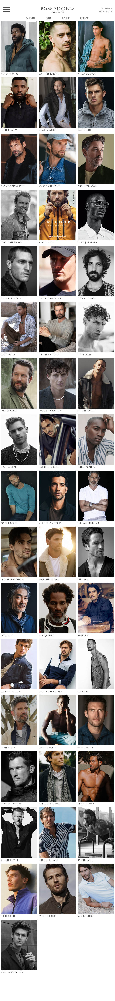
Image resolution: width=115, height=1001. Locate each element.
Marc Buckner (9, 523)
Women (30, 18)
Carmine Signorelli (12, 186)
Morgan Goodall (49, 579)
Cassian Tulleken (49, 186)
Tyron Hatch (85, 860)
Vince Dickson (48, 916)
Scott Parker (86, 747)
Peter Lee (6, 635)
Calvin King (85, 130)
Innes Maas (85, 354)
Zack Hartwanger (12, 972)
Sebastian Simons (50, 803)
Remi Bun (83, 635)
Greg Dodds (8, 354)
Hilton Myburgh (49, 354)
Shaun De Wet (9, 860)
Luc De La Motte (49, 467)
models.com (105, 11)
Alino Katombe (9, 73)
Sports (84, 18)
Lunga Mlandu (86, 467)
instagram (106, 8)
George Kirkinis (87, 298)
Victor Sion (8, 916)
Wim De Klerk (85, 916)
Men (48, 18)
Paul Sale (83, 579)
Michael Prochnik (88, 523)
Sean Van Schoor (11, 803)
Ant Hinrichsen (48, 73)
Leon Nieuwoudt (87, 410)
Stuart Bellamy (48, 860)
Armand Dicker (87, 73)
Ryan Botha (8, 747)
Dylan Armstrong (50, 298)
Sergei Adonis (86, 803)
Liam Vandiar (9, 467)
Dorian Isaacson (11, 298)
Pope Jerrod (46, 635)
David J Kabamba (87, 242)
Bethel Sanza (9, 130)
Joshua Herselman (50, 410)
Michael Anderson (50, 523)
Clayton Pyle (47, 242)
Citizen (66, 18)
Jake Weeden (8, 410)
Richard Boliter (10, 691)
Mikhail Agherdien (12, 579)
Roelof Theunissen (50, 691)
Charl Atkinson (87, 186)
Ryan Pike (83, 691)
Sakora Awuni (47, 747)
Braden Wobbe (48, 130)
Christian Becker (11, 242)
